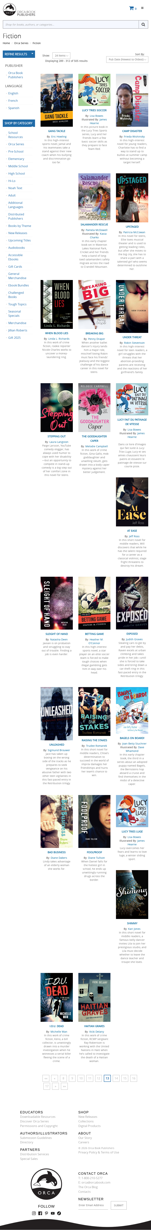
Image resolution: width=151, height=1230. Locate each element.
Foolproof (94, 852)
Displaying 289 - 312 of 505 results (66, 61)
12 (99, 1078)
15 (125, 1078)
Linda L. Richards (59, 338)
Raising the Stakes (94, 740)
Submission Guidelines (36, 1138)
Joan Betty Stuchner (134, 743)
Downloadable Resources (37, 1117)
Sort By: (140, 54)
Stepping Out (57, 436)
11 (90, 1078)
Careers (83, 1142)
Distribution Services (34, 1154)
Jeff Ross (134, 536)
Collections (86, 1121)
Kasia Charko (98, 235)
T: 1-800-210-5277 (90, 1178)
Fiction (37, 43)
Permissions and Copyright (39, 1126)
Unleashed (56, 744)
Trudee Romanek (96, 745)
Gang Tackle (56, 131)
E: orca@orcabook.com (94, 1183)
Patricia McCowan (134, 232)
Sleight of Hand (57, 634)
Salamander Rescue (94, 224)
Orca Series (21, 43)
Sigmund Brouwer (59, 750)
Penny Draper (96, 339)
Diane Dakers (59, 857)
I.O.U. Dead (57, 1026)
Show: (46, 55)
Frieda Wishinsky (134, 136)
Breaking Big (94, 333)
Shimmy (132, 923)
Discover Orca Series (34, 1121)
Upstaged (132, 226)
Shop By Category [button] (18, 123)
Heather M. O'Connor (95, 641)
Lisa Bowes (96, 116)
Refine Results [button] (16, 54)
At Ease (132, 530)
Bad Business (57, 852)
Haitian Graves (94, 1026)
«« (45, 1078)
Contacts (84, 1192)
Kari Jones (134, 929)
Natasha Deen (59, 639)
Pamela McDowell (96, 230)
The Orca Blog (88, 1187)
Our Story (85, 1138)
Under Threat (132, 337)
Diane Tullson (96, 857)
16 (134, 1078)
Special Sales (29, 1159)
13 (108, 1078)
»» (64, 1086)
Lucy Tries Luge (132, 831)
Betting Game (94, 634)
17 (46, 1086)
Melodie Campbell (96, 446)
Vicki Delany (96, 1031)
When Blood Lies (56, 333)
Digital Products (89, 1126)
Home (6, 43)
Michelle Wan (59, 1031)
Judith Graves (134, 639)
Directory (26, 1142)
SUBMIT (119, 1205)
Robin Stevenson (134, 342)
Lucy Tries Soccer (94, 110)
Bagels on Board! (132, 738)
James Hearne (98, 121)
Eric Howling (59, 136)
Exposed (132, 633)
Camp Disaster (132, 131)
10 (81, 1078)
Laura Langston (58, 442)
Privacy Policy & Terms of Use (98, 1152)
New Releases (87, 1117)
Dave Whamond (135, 749)
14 (116, 1078)
